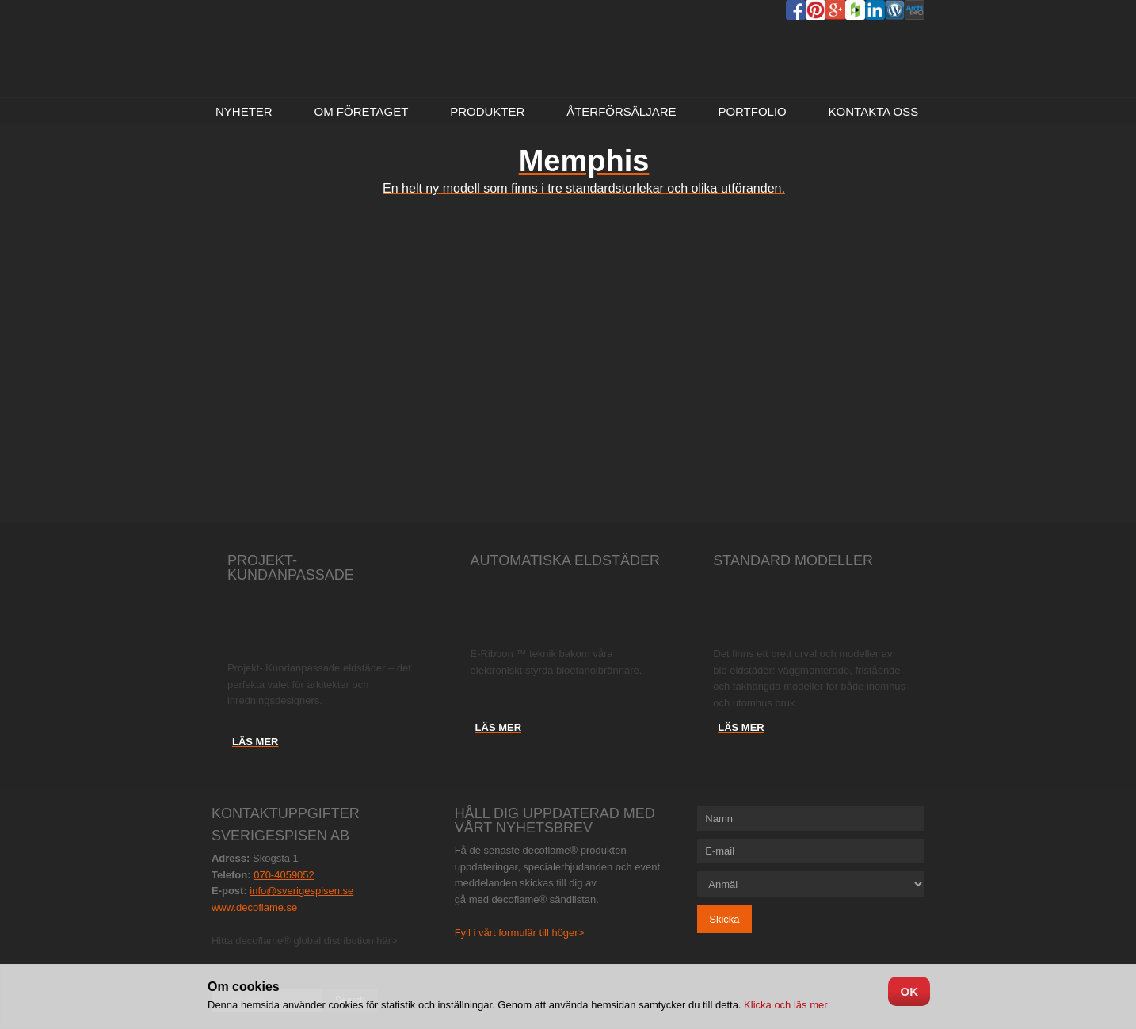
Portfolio (752, 111)
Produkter (487, 111)
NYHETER (244, 111)
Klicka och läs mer (784, 1005)
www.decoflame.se (254, 907)
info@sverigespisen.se (301, 891)
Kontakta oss (874, 111)
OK (909, 991)
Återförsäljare (621, 111)
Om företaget (361, 111)
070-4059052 (284, 875)
